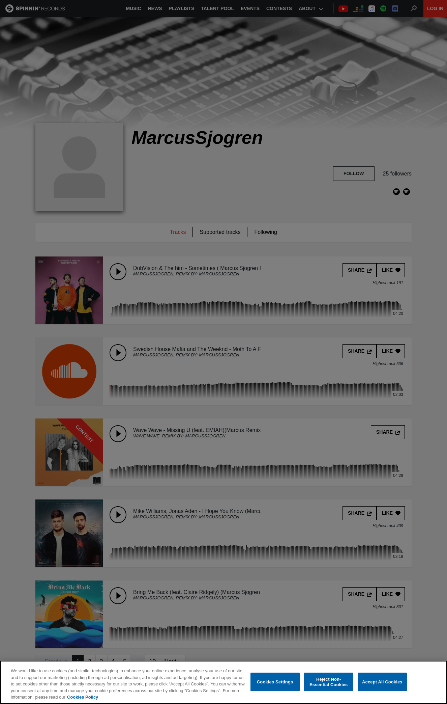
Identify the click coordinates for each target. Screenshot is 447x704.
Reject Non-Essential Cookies (328, 682)
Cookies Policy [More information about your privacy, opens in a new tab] (82, 697)
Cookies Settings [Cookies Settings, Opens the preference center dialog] (275, 681)
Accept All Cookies (382, 681)
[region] (223, 682)
